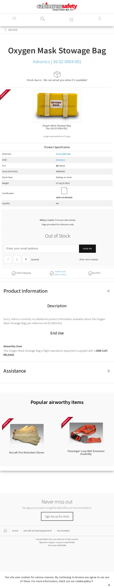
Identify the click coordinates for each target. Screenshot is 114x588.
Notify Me (87, 248)
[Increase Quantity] (26, 259)
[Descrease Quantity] (8, 259)
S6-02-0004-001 (63, 154)
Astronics (60, 159)
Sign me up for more (57, 516)
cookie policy (83, 581)
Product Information (57, 291)
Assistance (57, 371)
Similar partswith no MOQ (60, 273)
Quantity (35, 259)
